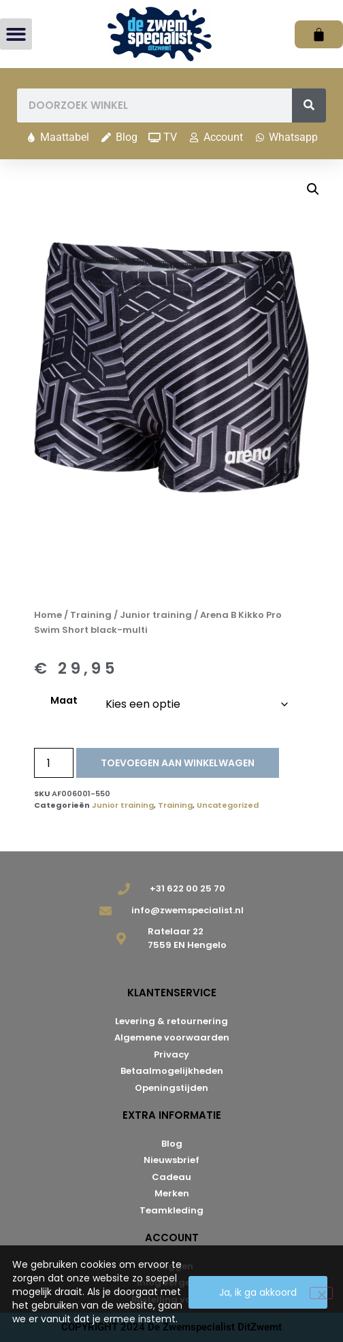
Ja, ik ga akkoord (258, 1292)
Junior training (156, 614)
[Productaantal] (54, 763)
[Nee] (321, 1293)
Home (48, 614)
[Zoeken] (309, 105)
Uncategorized (228, 805)
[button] (16, 34)
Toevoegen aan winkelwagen (178, 763)
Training (91, 614)
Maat (64, 700)
